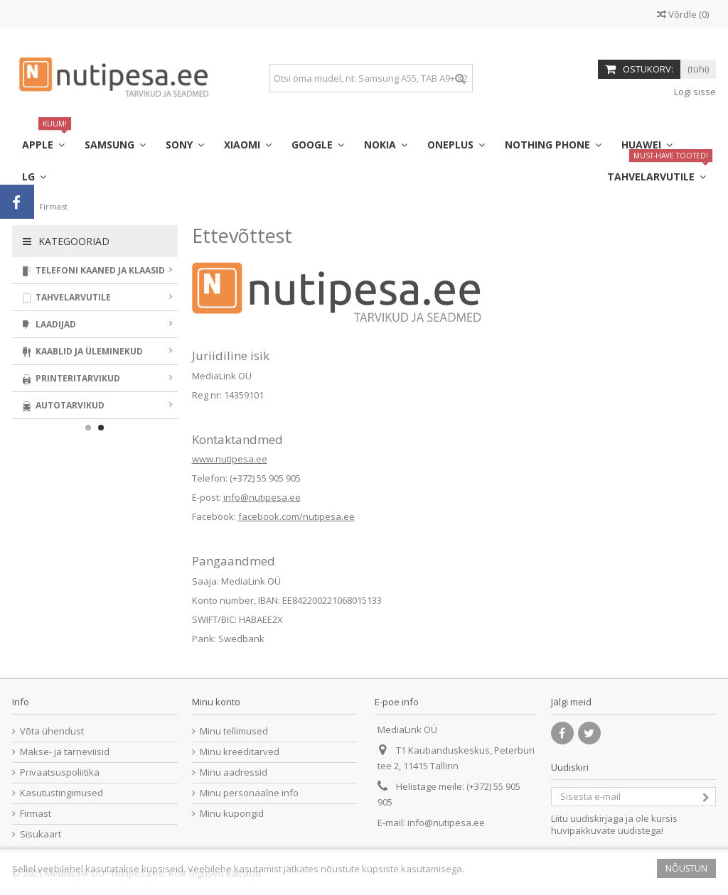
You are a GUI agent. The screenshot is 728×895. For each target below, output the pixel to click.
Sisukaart (40, 834)
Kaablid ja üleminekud (97, 351)
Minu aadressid (233, 772)
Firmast (35, 814)
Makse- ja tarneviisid (64, 752)
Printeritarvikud (97, 378)
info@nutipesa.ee (262, 497)
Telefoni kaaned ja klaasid (97, 270)
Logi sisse (694, 91)
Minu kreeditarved (239, 752)
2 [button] (101, 427)
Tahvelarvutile (97, 297)
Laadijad (97, 324)
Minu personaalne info (249, 793)
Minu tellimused (234, 731)
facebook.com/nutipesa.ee (296, 516)
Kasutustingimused (61, 793)
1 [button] (88, 427)
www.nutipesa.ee (229, 458)
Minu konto (216, 701)
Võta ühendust (52, 731)
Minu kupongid (232, 814)
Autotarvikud (97, 405)
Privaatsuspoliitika (60, 772)
